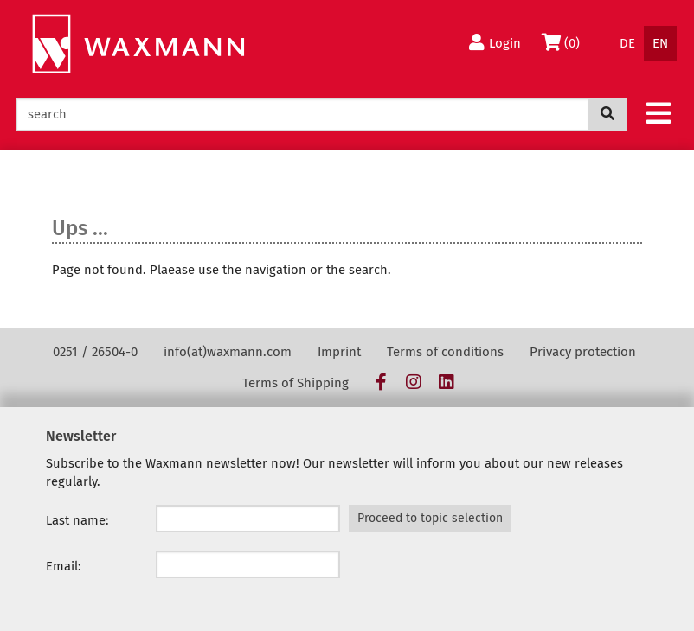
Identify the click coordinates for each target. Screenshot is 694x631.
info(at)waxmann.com (228, 352)
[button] (658, 112)
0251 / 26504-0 (95, 352)
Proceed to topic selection (430, 518)
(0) (563, 42)
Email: (63, 566)
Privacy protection (583, 352)
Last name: (77, 520)
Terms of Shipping (295, 383)
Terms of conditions (445, 352)
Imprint (339, 352)
